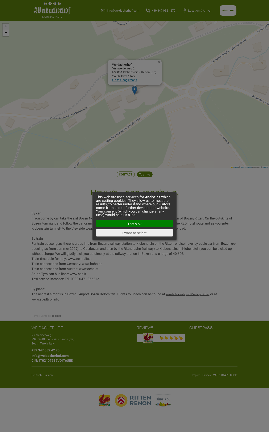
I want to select (134, 233)
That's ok (134, 224)
